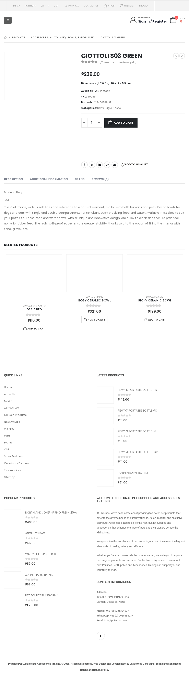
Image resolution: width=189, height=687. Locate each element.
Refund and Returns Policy (94, 669)
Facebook (84, 164)
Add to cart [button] (36, 328)
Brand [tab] (80, 179)
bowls (101, 108)
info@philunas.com (115, 620)
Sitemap (9, 477)
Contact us (91, 5)
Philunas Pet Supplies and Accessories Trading (34, 663)
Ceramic (98, 296)
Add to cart (124, 123)
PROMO (143, 5)
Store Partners (13, 456)
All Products (11, 408)
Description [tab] (13, 179)
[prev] (176, 56)
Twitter (92, 164)
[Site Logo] (24, 20)
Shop (108, 5)
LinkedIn (99, 164)
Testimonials (71, 5)
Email (114, 164)
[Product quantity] (91, 123)
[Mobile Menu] (8, 20)
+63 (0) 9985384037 (117, 610)
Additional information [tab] (49, 179)
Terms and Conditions (168, 663)
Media (16, 5)
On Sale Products (15, 415)
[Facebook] (101, 636)
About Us (9, 394)
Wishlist (126, 5)
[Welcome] (148, 20)
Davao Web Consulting (142, 663)
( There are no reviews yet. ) (118, 62)
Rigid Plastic (113, 108)
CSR (56, 5)
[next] (182, 56)
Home (8, 387)
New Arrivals (12, 422)
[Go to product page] (34, 278)
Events (45, 5)
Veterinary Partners (16, 463)
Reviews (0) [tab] (100, 179)
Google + (107, 164)
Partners (30, 5)
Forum (8, 435)
